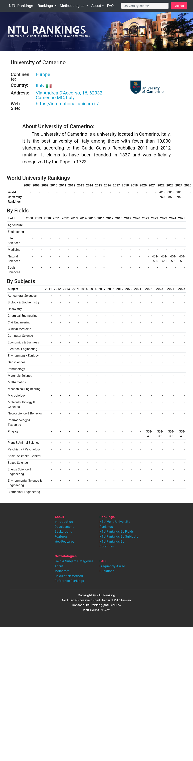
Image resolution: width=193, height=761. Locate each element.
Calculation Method (69, 576)
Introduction (64, 522)
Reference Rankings (69, 581)
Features (61, 536)
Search (179, 5)
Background (63, 531)
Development (64, 527)
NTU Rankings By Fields (116, 531)
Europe (43, 74)
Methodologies (72, 5)
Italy (44, 85)
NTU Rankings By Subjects (118, 536)
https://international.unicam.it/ (67, 103)
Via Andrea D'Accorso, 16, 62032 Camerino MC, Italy (69, 95)
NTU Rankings (21, 5)
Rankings (46, 5)
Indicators (62, 571)
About (96, 5)
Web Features (64, 541)
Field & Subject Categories (74, 561)
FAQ (110, 5)
